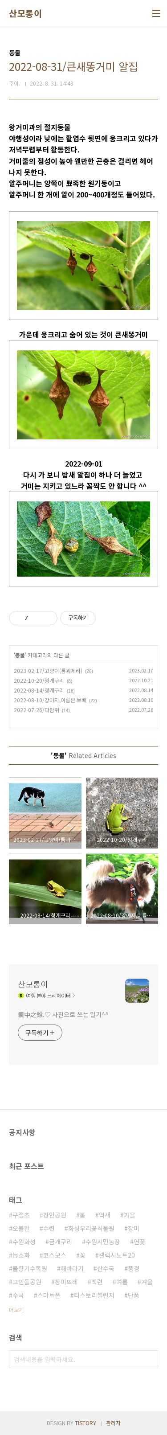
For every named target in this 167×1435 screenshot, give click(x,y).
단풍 (133, 1295)
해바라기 (72, 1268)
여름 (122, 1281)
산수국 (105, 1268)
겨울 (147, 1281)
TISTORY (85, 1423)
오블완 (21, 1228)
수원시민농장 (103, 1241)
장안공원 (54, 1214)
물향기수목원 (29, 1268)
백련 (97, 1281)
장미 (133, 1228)
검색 (149, 1359)
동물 (20, 655)
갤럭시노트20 (117, 1254)
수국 (18, 1295)
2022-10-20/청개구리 (39, 680)
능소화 (21, 1254)
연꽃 (139, 1241)
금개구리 (60, 1241)
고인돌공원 (26, 1281)
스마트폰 (49, 1295)
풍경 (133, 1268)
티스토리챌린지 (94, 1295)
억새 (104, 1214)
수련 (49, 1228)
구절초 (21, 1214)
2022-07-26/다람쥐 (36, 709)
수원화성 (24, 1241)
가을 (129, 1214)
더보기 (16, 1309)
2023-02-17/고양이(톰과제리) (48, 670)
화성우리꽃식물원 (91, 1228)
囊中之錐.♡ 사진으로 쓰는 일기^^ (63, 1014)
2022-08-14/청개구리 (39, 690)
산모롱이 (25, 13)
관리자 (113, 1423)
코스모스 (54, 1254)
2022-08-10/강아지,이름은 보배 (50, 700)
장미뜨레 (66, 1281)
